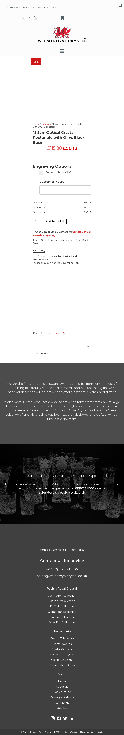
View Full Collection (62, 622)
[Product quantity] (37, 221)
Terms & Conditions (52, 549)
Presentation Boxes (62, 665)
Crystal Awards (62, 643)
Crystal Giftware (62, 649)
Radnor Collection (62, 617)
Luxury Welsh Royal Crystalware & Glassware (32, 7)
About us (62, 686)
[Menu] (62, 51)
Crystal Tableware (62, 638)
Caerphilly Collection (62, 601)
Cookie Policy (62, 692)
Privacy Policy (75, 549)
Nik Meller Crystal (62, 659)
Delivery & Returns (62, 697)
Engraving (46, 124)
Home (36, 124)
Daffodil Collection (62, 606)
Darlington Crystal (62, 654)
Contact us (62, 702)
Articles (62, 708)
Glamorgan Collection (62, 611)
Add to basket (55, 221)
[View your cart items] (64, 18)
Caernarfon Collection (62, 595)
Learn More (61, 333)
